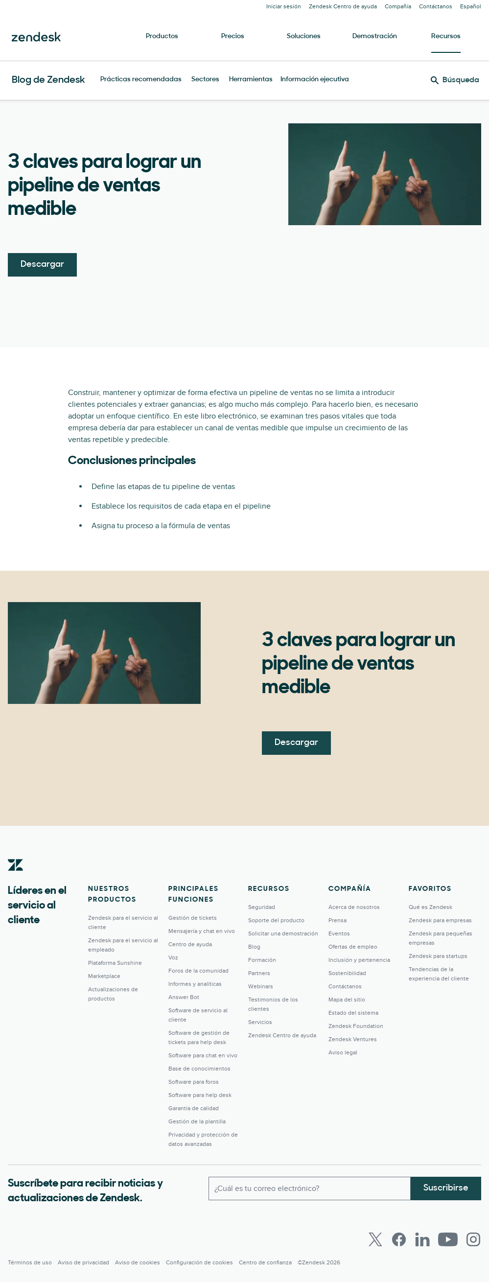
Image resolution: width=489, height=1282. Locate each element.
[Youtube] (448, 1239)
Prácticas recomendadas (141, 79)
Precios (232, 36)
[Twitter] (375, 1239)
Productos (162, 36)
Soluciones (304, 36)
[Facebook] (399, 1239)
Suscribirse (445, 1188)
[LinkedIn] (422, 1239)
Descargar (42, 264)
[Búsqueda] (455, 80)
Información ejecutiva (314, 79)
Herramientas (251, 79)
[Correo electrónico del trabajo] (310, 1188)
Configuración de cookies (199, 1262)
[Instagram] (473, 1239)
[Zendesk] (15, 880)
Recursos (446, 36)
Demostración (374, 36)
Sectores (205, 79)
